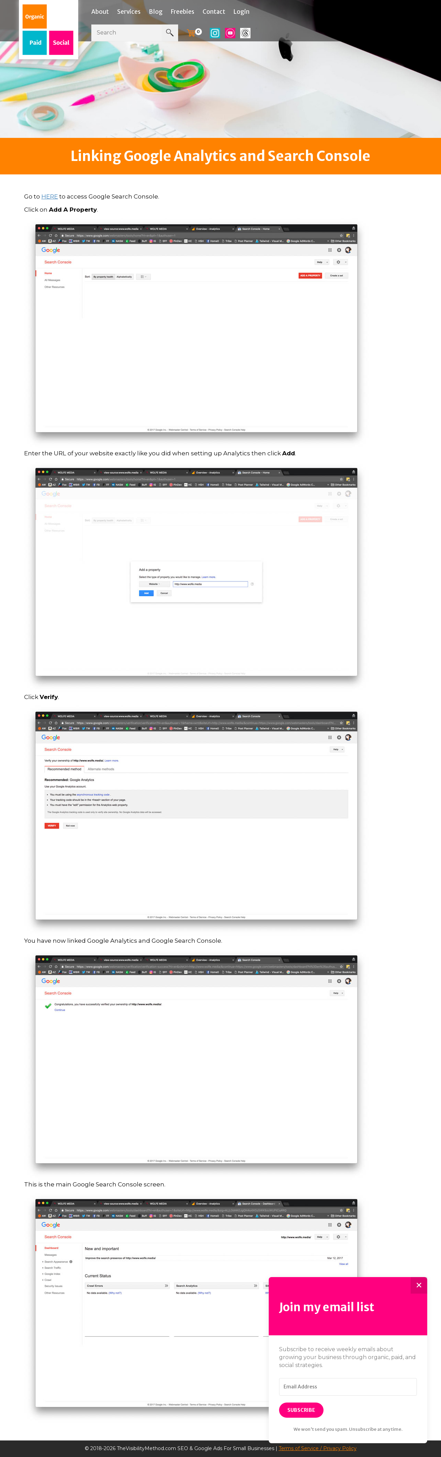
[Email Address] (348, 1387)
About (100, 12)
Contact (214, 12)
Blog (156, 12)
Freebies (182, 12)
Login (241, 12)
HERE (49, 196)
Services (129, 12)
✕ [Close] (419, 1285)
